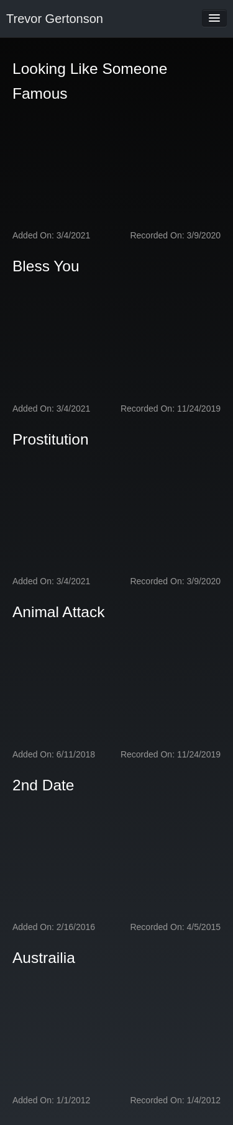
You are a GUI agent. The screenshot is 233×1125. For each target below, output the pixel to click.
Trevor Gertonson (54, 18)
